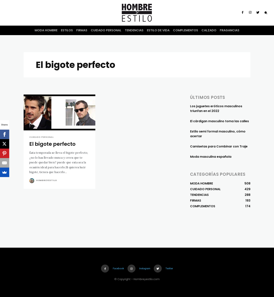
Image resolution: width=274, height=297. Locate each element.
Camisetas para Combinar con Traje (219, 146)
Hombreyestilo (46, 180)
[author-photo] (32, 180)
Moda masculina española (210, 156)
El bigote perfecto (52, 143)
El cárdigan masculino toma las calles (219, 121)
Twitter (169, 268)
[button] (265, 12)
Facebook (118, 268)
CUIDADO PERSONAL (41, 137)
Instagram (144, 268)
